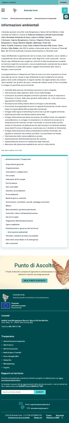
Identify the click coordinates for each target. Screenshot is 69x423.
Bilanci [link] (8, 206)
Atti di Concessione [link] (10, 349)
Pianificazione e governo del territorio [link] (22, 228)
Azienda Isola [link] (31, 10)
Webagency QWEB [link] (52, 418)
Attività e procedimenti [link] (15, 191)
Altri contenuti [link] (12, 243)
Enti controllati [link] (12, 187)
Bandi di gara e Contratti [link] (12, 352)
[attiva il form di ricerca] (65, 10)
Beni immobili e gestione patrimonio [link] (21, 210)
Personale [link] (10, 176)
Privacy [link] (49, 415)
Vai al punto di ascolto (34, 281)
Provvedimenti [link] (12, 194)
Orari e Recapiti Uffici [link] (11, 356)
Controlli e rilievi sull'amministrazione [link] (22, 213)
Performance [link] (11, 183)
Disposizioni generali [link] (14, 164)
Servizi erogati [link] (12, 217)
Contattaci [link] (63, 2)
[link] (66, 16)
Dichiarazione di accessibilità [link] (19, 418)
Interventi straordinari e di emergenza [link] (22, 240)
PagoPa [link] (6, 368)
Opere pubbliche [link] (13, 225)
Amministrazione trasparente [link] (21, 18)
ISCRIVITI (39, 392)
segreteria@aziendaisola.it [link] (40, 404)
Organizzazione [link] (12, 168)
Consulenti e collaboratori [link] (17, 172)
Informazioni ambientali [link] (18, 232)
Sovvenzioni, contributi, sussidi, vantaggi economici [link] (27, 202)
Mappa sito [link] (38, 418)
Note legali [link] (60, 415)
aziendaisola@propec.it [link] (39, 408)
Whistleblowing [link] (8, 364)
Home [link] (4, 18)
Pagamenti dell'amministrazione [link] (19, 221)
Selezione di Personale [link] (15, 179)
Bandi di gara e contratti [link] (16, 198)
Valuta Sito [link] (7, 360)
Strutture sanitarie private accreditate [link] (22, 236)
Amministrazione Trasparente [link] (45, 18)
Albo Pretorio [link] (8, 345)
